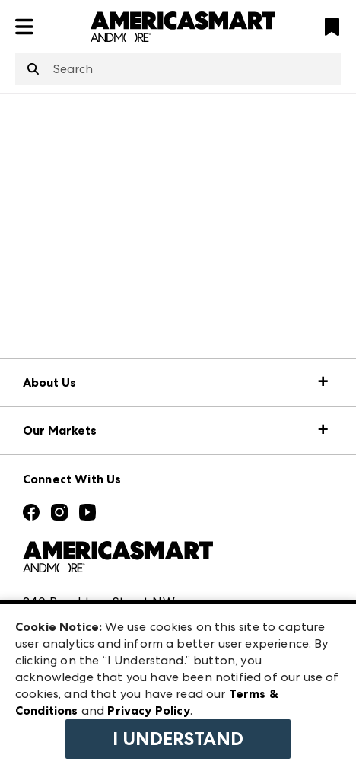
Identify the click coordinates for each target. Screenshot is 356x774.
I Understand (178, 739)
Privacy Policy (148, 710)
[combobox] (178, 69)
